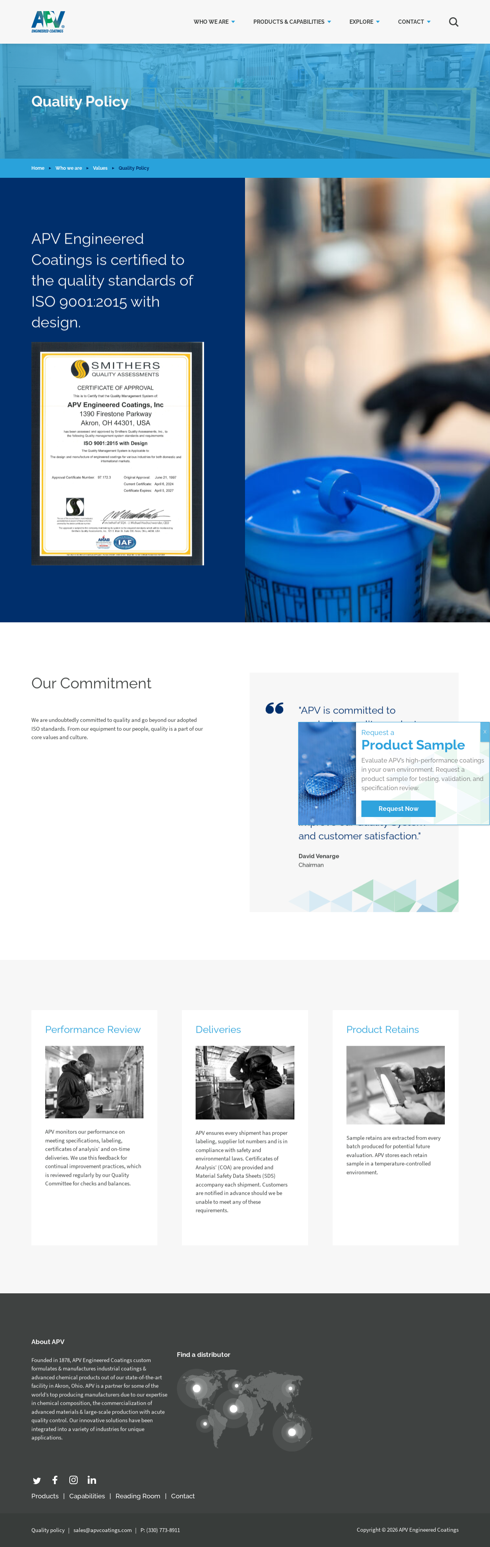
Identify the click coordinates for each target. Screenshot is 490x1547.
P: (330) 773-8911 (160, 1530)
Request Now (398, 808)
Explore (361, 22)
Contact (411, 22)
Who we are (211, 22)
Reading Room (138, 1496)
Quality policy (48, 1530)
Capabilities (87, 1496)
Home (37, 168)
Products (45, 1496)
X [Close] (485, 732)
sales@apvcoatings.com (103, 1530)
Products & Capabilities (289, 22)
